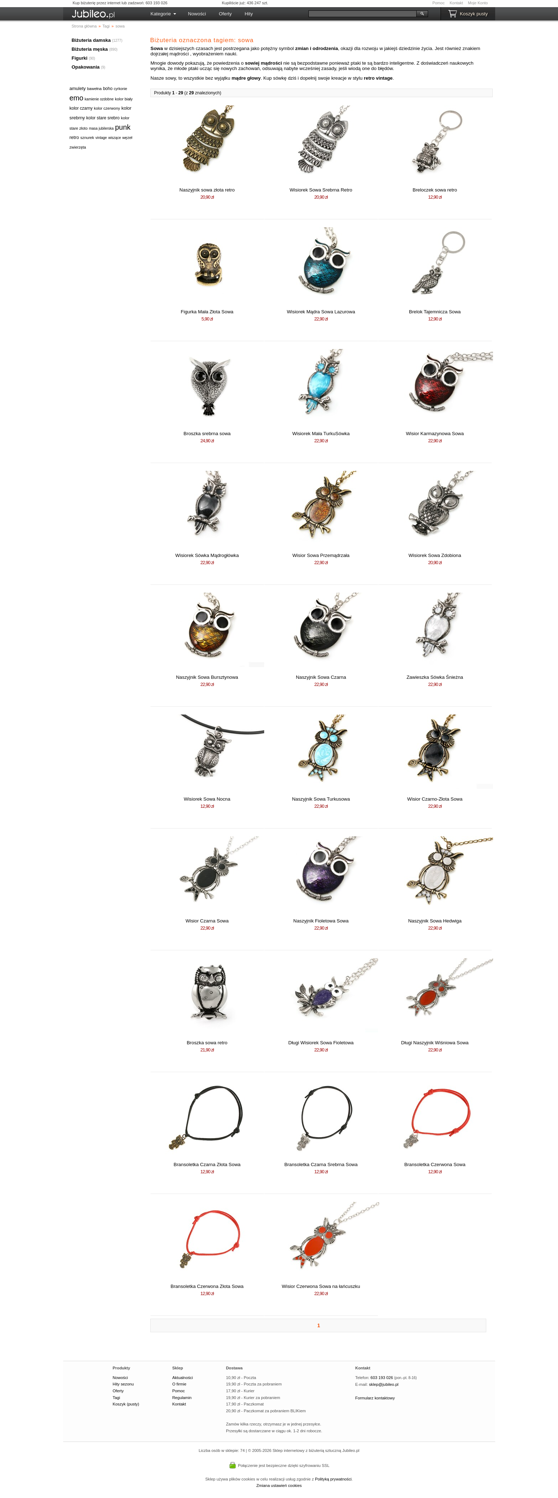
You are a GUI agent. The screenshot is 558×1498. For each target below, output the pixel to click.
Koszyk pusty (474, 13)
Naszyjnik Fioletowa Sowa (321, 921)
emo (77, 98)
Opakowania (86, 67)
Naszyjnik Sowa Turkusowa (321, 799)
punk (122, 127)
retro (74, 137)
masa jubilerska (101, 128)
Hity (249, 13)
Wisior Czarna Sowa (207, 921)
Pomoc (438, 3)
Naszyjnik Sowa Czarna (321, 677)
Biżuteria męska (90, 49)
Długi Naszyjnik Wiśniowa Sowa (435, 1042)
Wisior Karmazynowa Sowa (435, 433)
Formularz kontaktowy (375, 1398)
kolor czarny (81, 108)
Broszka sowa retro (207, 1042)
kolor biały (124, 99)
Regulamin (181, 1397)
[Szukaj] (362, 13)
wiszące (114, 138)
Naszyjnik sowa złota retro (207, 190)
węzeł (127, 137)
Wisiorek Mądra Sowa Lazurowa (321, 311)
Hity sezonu (123, 1384)
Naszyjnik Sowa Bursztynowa (207, 677)
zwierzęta (78, 147)
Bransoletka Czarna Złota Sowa (207, 1164)
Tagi (116, 1397)
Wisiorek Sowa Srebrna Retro (321, 190)
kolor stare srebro (103, 117)
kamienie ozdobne (99, 99)
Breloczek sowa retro (435, 190)
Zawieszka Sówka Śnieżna (435, 677)
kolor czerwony (107, 108)
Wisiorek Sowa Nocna (207, 799)
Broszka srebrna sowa (207, 433)
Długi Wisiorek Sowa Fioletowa (321, 1042)
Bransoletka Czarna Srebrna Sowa (320, 1164)
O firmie (179, 1384)
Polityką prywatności (333, 1479)
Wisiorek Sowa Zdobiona (434, 555)
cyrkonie (120, 89)
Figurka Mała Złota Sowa (207, 311)
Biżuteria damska (91, 40)
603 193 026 (382, 1377)
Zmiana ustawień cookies (279, 1485)
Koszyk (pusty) (126, 1404)
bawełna (94, 88)
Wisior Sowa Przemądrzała (321, 555)
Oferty (225, 13)
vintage (101, 138)
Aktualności (182, 1377)
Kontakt (456, 3)
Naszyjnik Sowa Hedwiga (435, 921)
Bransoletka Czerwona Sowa (434, 1164)
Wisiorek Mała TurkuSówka (321, 433)
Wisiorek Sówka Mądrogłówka (207, 555)
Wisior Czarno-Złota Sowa (435, 799)
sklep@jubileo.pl (383, 1384)
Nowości (197, 13)
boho (107, 88)
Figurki (79, 58)
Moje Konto (478, 3)
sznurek (87, 137)
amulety (78, 88)
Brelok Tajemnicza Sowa (435, 311)
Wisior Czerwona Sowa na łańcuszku (321, 1286)
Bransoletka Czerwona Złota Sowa (207, 1286)
